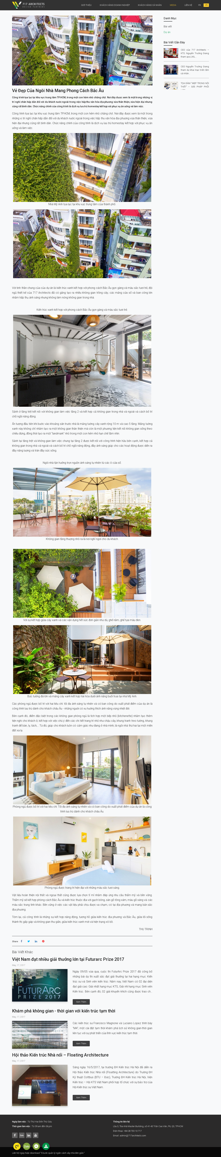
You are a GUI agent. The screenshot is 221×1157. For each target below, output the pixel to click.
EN (199, 5)
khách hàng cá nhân (150, 5)
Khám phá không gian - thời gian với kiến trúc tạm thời (63, 1010)
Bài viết (168, 26)
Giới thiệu (86, 5)
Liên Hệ (188, 5)
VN (206, 5)
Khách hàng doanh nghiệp (115, 5)
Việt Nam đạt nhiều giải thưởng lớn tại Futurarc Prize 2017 (68, 959)
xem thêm (81, 1002)
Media (173, 5)
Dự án (167, 32)
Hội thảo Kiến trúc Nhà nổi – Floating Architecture (60, 1055)
